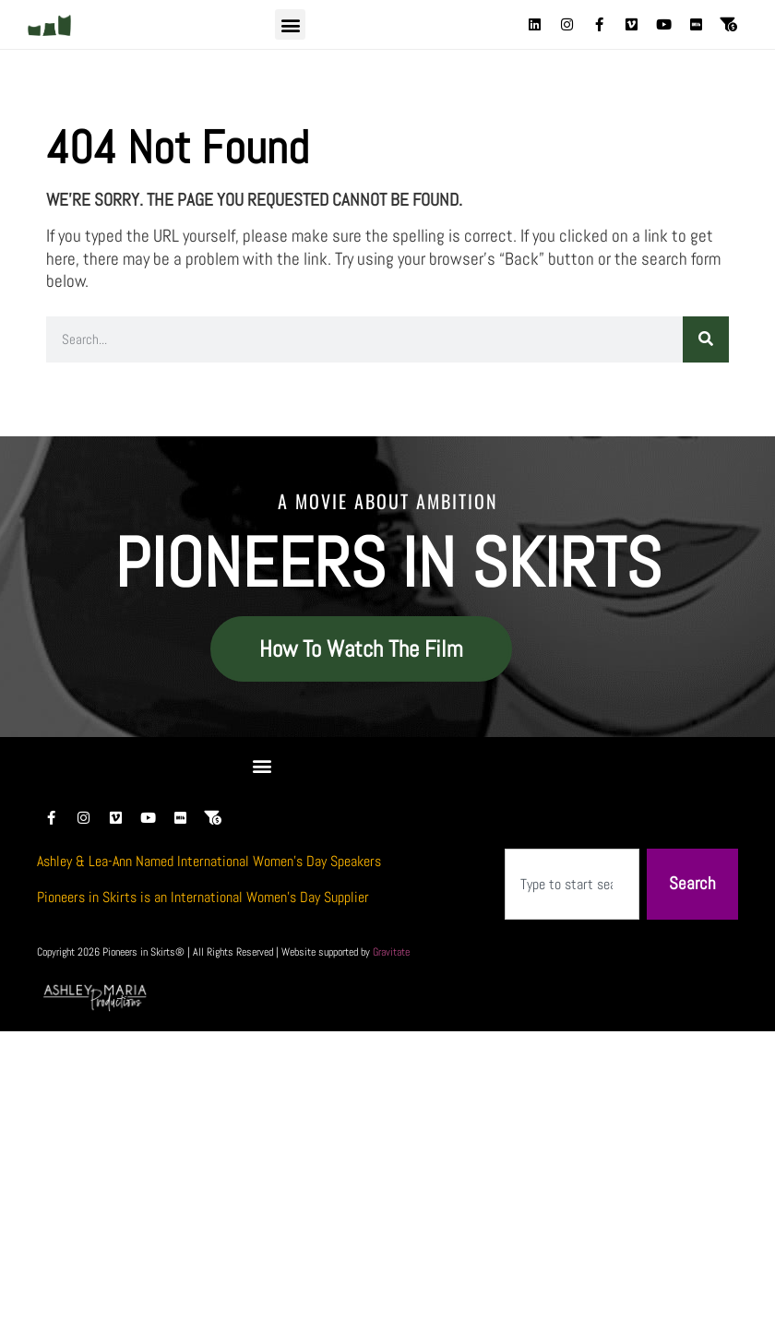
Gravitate (391, 952)
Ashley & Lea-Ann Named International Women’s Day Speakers (209, 861)
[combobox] (572, 884)
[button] (290, 24)
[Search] (706, 339)
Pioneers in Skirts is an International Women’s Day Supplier (203, 897)
